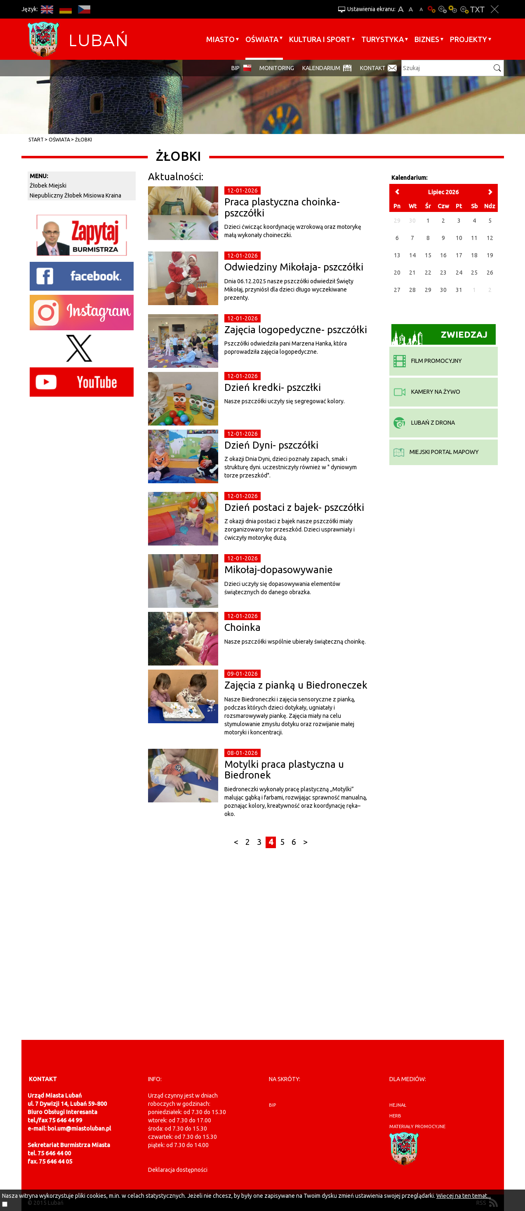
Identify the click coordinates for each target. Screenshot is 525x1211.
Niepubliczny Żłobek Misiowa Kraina (75, 195)
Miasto (220, 39)
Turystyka (382, 39)
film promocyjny (427, 360)
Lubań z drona (424, 422)
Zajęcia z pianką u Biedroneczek (295, 685)
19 (490, 255)
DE (66, 9)
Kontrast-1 (453, 9)
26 (490, 272)
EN (47, 9)
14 (412, 255)
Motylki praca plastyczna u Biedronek (284, 770)
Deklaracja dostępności (177, 1169)
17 (459, 255)
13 (397, 255)
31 (459, 290)
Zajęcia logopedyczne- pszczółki (295, 329)
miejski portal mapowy (436, 452)
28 (412, 290)
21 (412, 272)
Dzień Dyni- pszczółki (271, 445)
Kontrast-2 (464, 9)
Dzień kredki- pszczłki (272, 387)
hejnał (397, 1105)
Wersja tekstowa (477, 9)
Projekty (468, 39)
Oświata (261, 39)
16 (443, 255)
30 (443, 290)
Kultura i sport (320, 39)
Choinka (242, 627)
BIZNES (426, 39)
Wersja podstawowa (431, 9)
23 (443, 272)
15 (428, 255)
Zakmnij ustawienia (494, 9)
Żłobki (83, 139)
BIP (235, 68)
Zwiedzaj (439, 337)
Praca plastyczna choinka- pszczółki (282, 207)
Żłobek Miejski (48, 185)
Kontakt (373, 68)
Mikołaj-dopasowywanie (278, 569)
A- (421, 9)
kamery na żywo (426, 391)
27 (397, 290)
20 (397, 272)
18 (474, 255)
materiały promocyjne (417, 1126)
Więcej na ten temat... (463, 1195)
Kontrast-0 (442, 9)
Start (36, 139)
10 (459, 238)
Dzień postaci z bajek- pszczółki (294, 507)
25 (474, 272)
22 (428, 272)
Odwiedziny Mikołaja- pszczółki (293, 267)
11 (474, 238)
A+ (401, 9)
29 (428, 290)
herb (395, 1115)
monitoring (276, 68)
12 (490, 238)
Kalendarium (321, 68)
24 (459, 272)
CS (84, 9)
